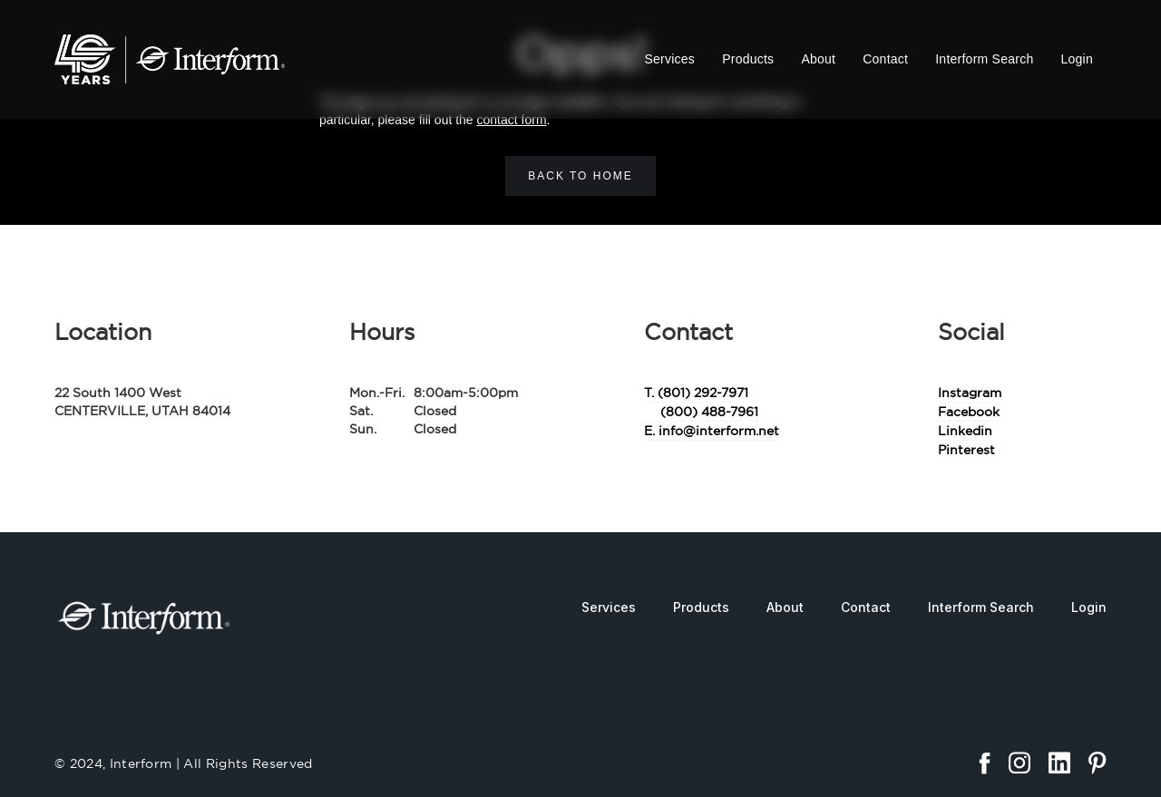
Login (1076, 59)
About (818, 59)
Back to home (580, 176)
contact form (512, 119)
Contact (885, 59)
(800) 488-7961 (709, 411)
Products (748, 59)
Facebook (969, 411)
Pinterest (966, 450)
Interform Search (984, 59)
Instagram (969, 392)
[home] (169, 59)
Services (669, 59)
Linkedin (965, 431)
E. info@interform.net (711, 431)
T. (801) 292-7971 (696, 392)
